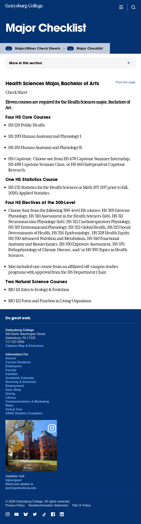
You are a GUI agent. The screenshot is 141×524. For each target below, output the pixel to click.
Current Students (18, 362)
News (9, 405)
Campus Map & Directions (24, 345)
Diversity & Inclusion (20, 381)
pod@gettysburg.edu (20, 488)
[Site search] (133, 7)
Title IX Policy (81, 505)
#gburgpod (13, 480)
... (8, 48)
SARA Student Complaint (23, 413)
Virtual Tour (13, 409)
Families (11, 374)
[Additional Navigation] (121, 7)
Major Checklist (90, 48)
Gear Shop (13, 389)
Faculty (10, 370)
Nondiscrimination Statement (48, 505)
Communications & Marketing (27, 401)
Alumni (10, 358)
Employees (13, 366)
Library (10, 397)
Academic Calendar (19, 378)
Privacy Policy (15, 505)
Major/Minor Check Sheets (37, 48)
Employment (14, 385)
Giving (10, 393)
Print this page (126, 82)
